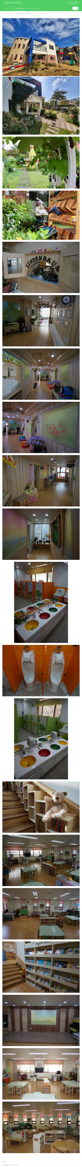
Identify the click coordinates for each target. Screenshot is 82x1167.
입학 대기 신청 (9, 8)
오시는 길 (42, 13)
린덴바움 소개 (20, 8)
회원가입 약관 (15, 1165)
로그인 (75, 8)
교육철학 (28, 13)
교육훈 (22, 13)
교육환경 (35, 13)
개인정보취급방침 (6, 1165)
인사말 (16, 13)
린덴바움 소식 (32, 8)
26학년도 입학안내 (8, 13)
